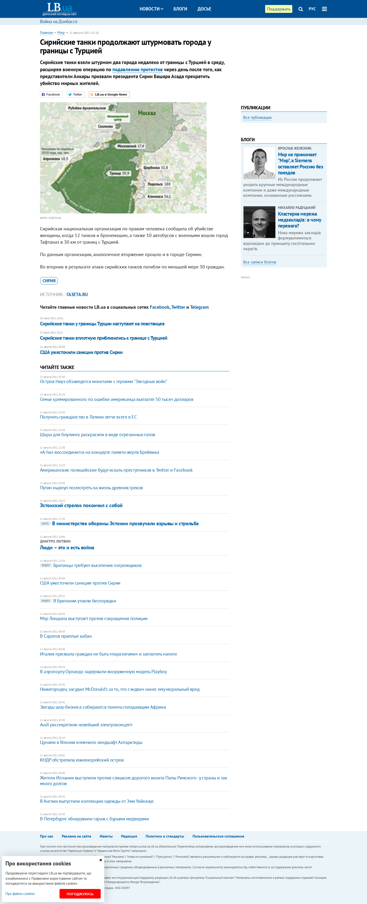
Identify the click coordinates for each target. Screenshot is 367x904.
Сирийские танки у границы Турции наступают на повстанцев (102, 323)
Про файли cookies (20, 893)
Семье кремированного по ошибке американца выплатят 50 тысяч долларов (116, 399)
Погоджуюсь (80, 894)
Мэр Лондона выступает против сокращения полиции (94, 618)
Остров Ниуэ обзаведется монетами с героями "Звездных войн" (103, 381)
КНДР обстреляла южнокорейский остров (82, 760)
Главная (46, 32)
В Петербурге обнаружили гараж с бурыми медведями (94, 819)
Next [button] (324, 165)
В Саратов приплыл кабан (66, 636)
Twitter (178, 307)
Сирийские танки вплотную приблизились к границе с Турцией (103, 338)
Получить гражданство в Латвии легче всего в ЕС (88, 417)
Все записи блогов (259, 326)
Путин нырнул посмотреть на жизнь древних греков (91, 488)
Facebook (159, 307)
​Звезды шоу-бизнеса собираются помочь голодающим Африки (103, 707)
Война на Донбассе (59, 21)
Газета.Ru (77, 294)
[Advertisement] (284, 63)
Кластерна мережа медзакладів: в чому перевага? (299, 284)
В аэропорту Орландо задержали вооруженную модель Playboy (103, 671)
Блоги (180, 9)
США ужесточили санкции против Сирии (81, 352)
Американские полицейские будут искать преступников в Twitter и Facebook (116, 470)
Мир (61, 32)
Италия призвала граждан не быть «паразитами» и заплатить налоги (108, 654)
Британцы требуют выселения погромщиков (91, 565)
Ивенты (106, 836)
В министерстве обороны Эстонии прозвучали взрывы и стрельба (119, 523)
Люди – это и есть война (67, 547)
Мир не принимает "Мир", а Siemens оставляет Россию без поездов (300, 228)
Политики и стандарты (165, 836)
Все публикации (257, 117)
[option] (284, 164)
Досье (204, 9)
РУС (312, 8)
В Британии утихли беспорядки (78, 601)
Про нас (46, 836)
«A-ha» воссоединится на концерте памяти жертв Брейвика (99, 452)
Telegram (199, 307)
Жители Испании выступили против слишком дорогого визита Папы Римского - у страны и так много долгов (133, 781)
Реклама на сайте (76, 836)
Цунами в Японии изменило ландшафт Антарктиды (91, 742)
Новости (151, 9)
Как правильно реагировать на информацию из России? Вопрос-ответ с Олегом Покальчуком (279, 178)
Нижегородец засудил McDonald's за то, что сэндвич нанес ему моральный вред (119, 689)
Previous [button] (244, 165)
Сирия (49, 280)
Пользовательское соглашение (218, 836)
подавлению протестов (137, 69)
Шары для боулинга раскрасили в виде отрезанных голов (97, 434)
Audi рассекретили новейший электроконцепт (86, 725)
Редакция (129, 836)
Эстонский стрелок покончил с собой (81, 505)
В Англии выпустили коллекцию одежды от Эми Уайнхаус (97, 801)
